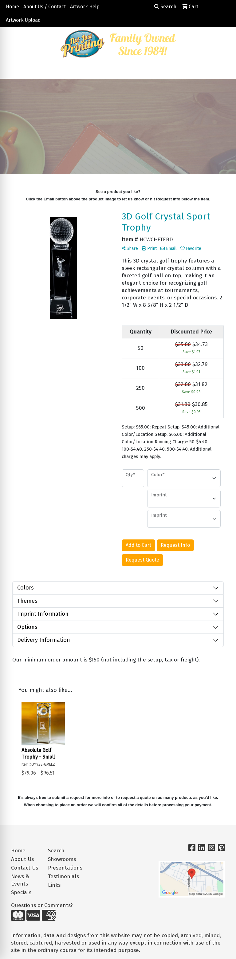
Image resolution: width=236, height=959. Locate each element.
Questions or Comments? (42, 905)
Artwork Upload (23, 20)
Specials (21, 892)
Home (12, 7)
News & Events (20, 880)
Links (54, 885)
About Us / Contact (44, 7)
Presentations (62, 868)
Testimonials (62, 876)
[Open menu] (224, 70)
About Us (22, 859)
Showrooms (62, 859)
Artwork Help (85, 7)
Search (165, 7)
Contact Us (24, 868)
